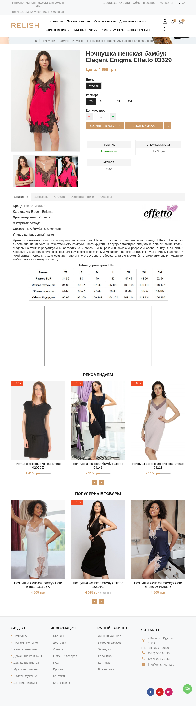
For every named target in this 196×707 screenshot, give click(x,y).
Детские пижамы (139, 29)
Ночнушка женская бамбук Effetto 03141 (98, 465)
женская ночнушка (56, 240)
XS (91, 101)
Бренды (58, 637)
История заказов (110, 643)
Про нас (58, 670)
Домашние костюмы (133, 21)
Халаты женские (105, 21)
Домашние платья (58, 29)
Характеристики (82, 196)
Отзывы (106, 196)
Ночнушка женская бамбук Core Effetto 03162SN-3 (158, 585)
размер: (92, 95)
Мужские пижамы (85, 29)
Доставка (110, 2)
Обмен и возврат (145, 2)
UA (183, 2)
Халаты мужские (112, 29)
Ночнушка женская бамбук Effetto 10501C (98, 585)
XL (119, 101)
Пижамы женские (78, 21)
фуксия (94, 85)
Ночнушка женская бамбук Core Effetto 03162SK (38, 585)
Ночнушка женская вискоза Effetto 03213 (158, 465)
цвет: (90, 79)
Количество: (95, 110)
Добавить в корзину (105, 125)
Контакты (166, 2)
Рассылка (105, 657)
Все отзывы (106, 670)
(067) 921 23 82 (22, 11)
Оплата (124, 2)
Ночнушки (56, 21)
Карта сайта (61, 683)
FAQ (56, 663)
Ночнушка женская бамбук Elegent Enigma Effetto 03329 (124, 40)
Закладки (104, 650)
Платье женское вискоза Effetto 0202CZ (38, 465)
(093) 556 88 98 (53, 11)
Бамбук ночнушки (71, 40)
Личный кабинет (109, 637)
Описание (21, 196)
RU (178, 2)
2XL (130, 101)
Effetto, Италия (34, 206)
